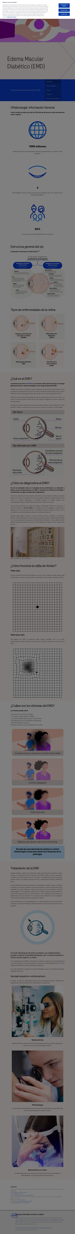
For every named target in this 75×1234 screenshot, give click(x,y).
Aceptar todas (64, 14)
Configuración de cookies (64, 5)
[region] (37, 9)
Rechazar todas (64, 10)
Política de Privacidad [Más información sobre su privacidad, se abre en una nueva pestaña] (11, 17)
